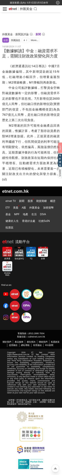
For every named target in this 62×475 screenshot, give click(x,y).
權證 (52, 201)
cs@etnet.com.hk (36, 336)
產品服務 (19, 341)
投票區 (9, 227)
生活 (34, 214)
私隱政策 (55, 341)
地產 (25, 214)
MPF (17, 214)
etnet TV (10, 201)
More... (34, 40)
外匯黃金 (26, 8)
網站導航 (25, 345)
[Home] (13, 8)
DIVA (43, 214)
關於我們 (7, 341)
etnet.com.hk (15, 191)
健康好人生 (12, 221)
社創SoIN (44, 221)
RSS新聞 (49, 345)
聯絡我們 (43, 341)
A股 (24, 207)
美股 (15, 207)
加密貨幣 (48, 207)
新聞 (21, 201)
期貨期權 (41, 201)
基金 (8, 214)
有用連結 (37, 345)
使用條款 (13, 345)
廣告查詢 (31, 341)
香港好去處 (28, 221)
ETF (7, 207)
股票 (30, 201)
